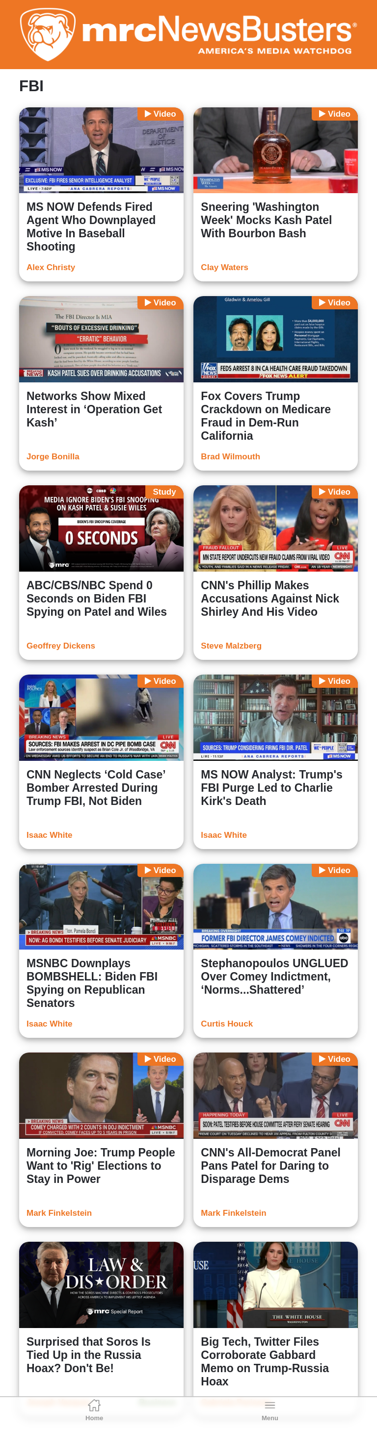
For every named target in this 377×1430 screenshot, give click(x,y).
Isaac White (50, 835)
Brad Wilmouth (230, 456)
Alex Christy (51, 267)
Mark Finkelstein (59, 1213)
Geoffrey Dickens (61, 646)
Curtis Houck (227, 1024)
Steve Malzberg (231, 646)
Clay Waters (224, 267)
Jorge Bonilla (53, 456)
